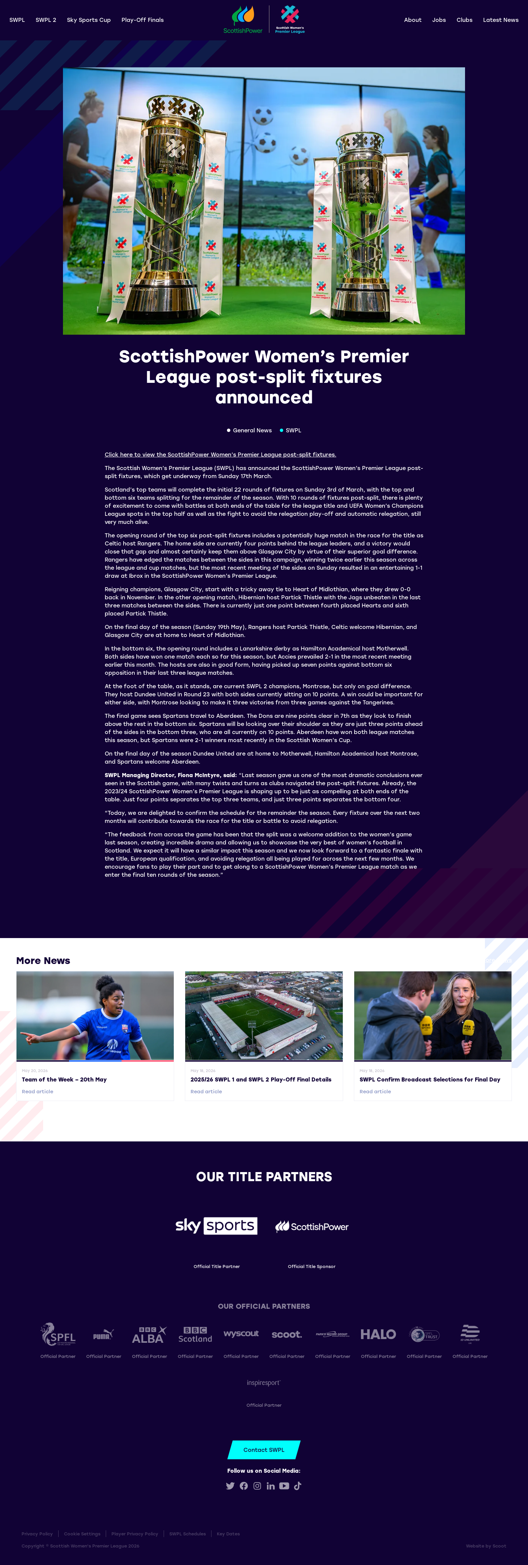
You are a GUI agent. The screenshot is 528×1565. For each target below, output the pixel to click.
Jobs (439, 19)
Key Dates (228, 1533)
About (413, 19)
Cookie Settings (82, 1533)
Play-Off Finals (143, 19)
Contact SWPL (264, 1449)
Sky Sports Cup (89, 19)
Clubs (464, 19)
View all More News (485, 959)
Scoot (499, 1546)
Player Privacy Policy (134, 1533)
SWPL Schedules (187, 1533)
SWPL (17, 19)
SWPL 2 (46, 19)
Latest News (501, 19)
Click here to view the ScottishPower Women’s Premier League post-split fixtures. (220, 454)
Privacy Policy (37, 1533)
